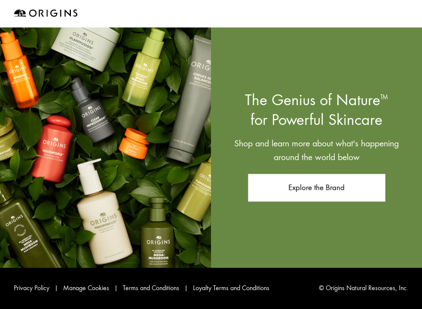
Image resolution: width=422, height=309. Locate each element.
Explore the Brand (316, 187)
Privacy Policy (31, 288)
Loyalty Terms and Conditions (231, 288)
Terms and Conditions (151, 288)
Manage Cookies (87, 288)
